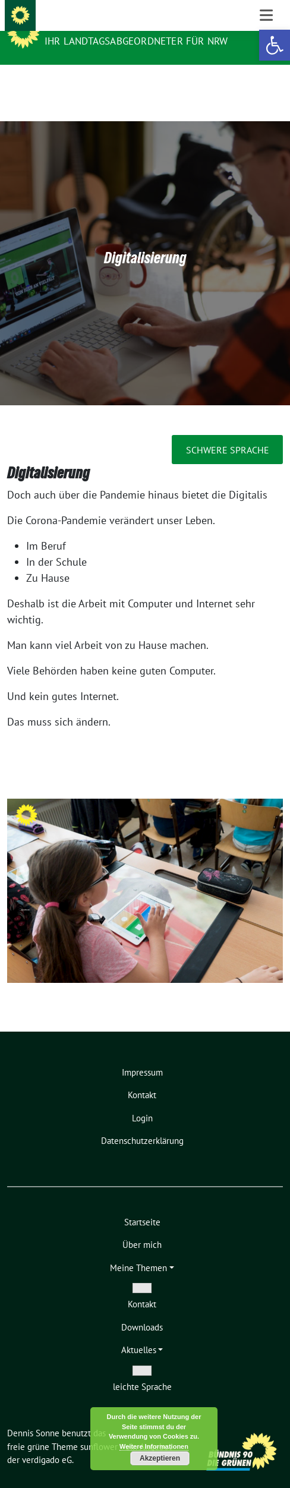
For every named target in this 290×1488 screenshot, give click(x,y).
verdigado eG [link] (47, 1441)
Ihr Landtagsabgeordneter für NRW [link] (136, 41)
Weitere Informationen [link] (153, 1446)
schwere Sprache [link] (227, 431)
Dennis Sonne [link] (81, 25)
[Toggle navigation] (266, 83)
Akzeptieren (160, 1458)
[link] (274, 45)
